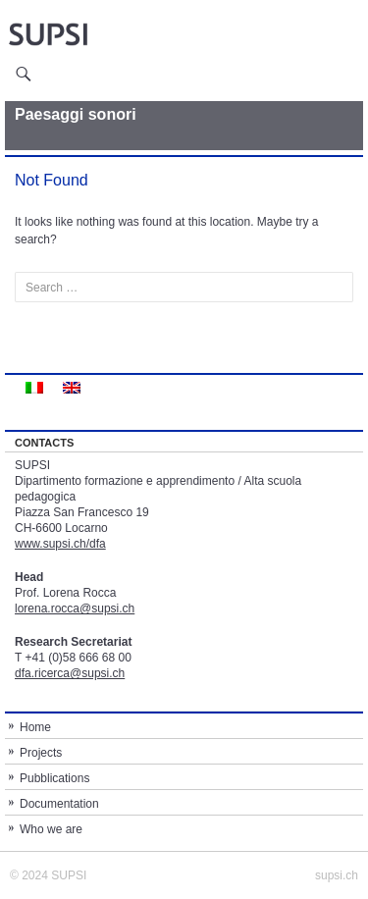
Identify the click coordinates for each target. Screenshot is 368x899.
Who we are (51, 829)
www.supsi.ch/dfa (60, 544)
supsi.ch (336, 875)
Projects (41, 753)
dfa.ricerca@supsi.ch (70, 673)
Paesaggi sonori (75, 114)
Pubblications (54, 778)
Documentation (59, 804)
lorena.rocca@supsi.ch (74, 608)
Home (35, 727)
